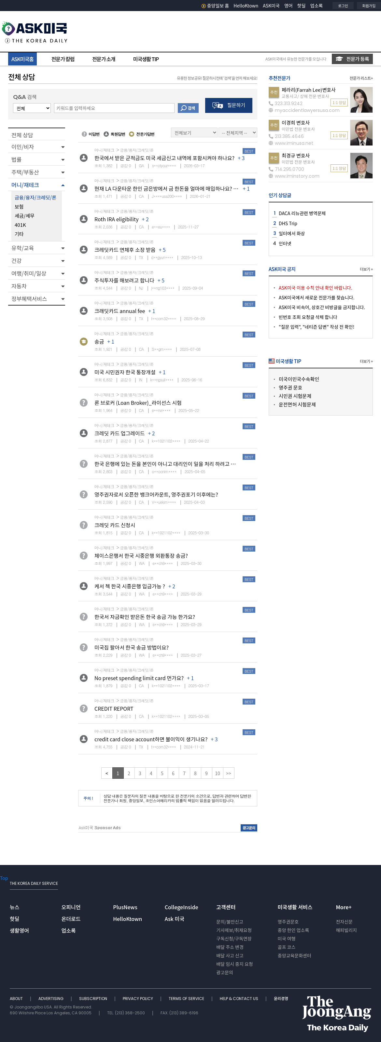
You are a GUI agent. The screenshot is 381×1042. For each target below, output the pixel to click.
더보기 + (366, 269)
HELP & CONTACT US (239, 998)
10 (217, 773)
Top (4, 878)
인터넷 (285, 243)
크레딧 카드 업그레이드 (119, 433)
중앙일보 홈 (215, 5)
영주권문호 (288, 921)
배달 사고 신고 (230, 955)
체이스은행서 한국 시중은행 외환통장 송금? (141, 555)
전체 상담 (22, 135)
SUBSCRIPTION (93, 998)
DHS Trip (288, 223)
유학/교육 (22, 248)
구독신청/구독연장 (234, 938)
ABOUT (17, 998)
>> (228, 773)
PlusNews (125, 907)
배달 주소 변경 (230, 947)
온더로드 (71, 919)
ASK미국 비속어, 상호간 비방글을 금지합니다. (322, 307)
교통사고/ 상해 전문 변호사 (305, 96)
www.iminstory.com (294, 176)
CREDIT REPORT (114, 708)
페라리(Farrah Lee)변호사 (309, 89)
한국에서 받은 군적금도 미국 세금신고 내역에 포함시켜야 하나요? (164, 158)
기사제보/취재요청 (234, 930)
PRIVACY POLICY (138, 998)
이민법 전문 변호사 (298, 129)
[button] (36, 146)
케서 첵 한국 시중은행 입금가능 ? (129, 586)
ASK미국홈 (22, 59)
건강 (16, 260)
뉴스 (14, 907)
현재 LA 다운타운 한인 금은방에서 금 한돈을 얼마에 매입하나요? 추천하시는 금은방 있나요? (192, 188)
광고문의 (224, 972)
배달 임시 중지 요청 (234, 964)
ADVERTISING (51, 998)
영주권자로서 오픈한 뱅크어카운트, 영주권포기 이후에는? (156, 494)
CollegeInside (181, 907)
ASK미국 (271, 5)
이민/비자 (22, 147)
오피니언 (71, 907)
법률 (16, 159)
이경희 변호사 (296, 122)
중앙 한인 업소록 (293, 930)
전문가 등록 (352, 58)
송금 (99, 341)
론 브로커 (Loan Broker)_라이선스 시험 (138, 402)
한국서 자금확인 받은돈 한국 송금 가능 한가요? (144, 617)
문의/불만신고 (229, 921)
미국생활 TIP (146, 59)
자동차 (19, 286)
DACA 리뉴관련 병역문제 (302, 213)
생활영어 (19, 930)
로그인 (343, 5)
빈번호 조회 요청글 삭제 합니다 (308, 317)
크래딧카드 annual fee (119, 311)
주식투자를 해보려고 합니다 (124, 280)
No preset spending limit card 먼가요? (139, 678)
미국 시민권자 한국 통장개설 (124, 372)
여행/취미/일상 (28, 273)
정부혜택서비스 (29, 299)
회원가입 (368, 5)
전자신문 (344, 921)
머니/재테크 (25, 185)
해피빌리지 (346, 930)
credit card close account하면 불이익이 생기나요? (150, 739)
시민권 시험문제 (295, 395)
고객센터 (225, 907)
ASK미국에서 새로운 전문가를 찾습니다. (316, 297)
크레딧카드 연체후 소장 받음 (124, 250)
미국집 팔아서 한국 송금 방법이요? (131, 647)
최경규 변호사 (296, 155)
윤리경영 (281, 998)
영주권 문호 (290, 387)
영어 (288, 5)
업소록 (316, 5)
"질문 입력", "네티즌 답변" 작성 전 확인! (316, 326)
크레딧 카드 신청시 (114, 525)
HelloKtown (245, 5)
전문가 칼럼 (62, 59)
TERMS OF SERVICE (187, 998)
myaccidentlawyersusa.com (304, 110)
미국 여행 (287, 938)
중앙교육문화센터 (294, 955)
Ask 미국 (174, 919)
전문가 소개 (103, 59)
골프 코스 (287, 947)
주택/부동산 (25, 172)
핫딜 (301, 5)
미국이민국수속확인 (299, 379)
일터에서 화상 (292, 233)
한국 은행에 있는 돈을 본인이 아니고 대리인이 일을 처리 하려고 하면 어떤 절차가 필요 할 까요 (194, 464)
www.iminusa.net (291, 143)
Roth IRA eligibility (116, 219)
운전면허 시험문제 (297, 404)
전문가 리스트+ (361, 78)
